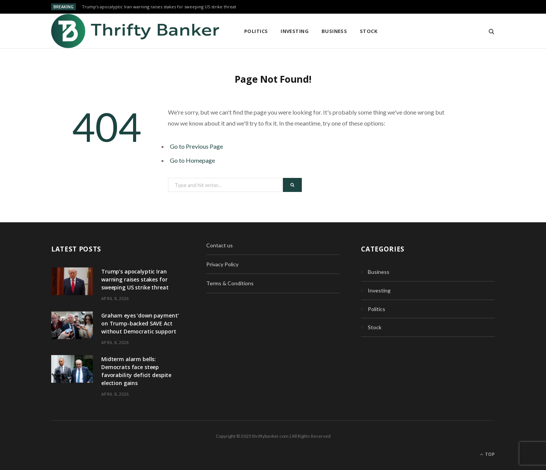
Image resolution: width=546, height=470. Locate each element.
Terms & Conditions (230, 283)
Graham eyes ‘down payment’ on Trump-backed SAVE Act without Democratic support (140, 323)
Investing (295, 31)
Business (334, 31)
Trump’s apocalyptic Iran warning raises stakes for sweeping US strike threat (159, 6)
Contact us (219, 245)
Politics (256, 31)
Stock (368, 31)
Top (487, 454)
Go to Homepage (192, 160)
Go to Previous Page (196, 146)
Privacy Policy (222, 264)
